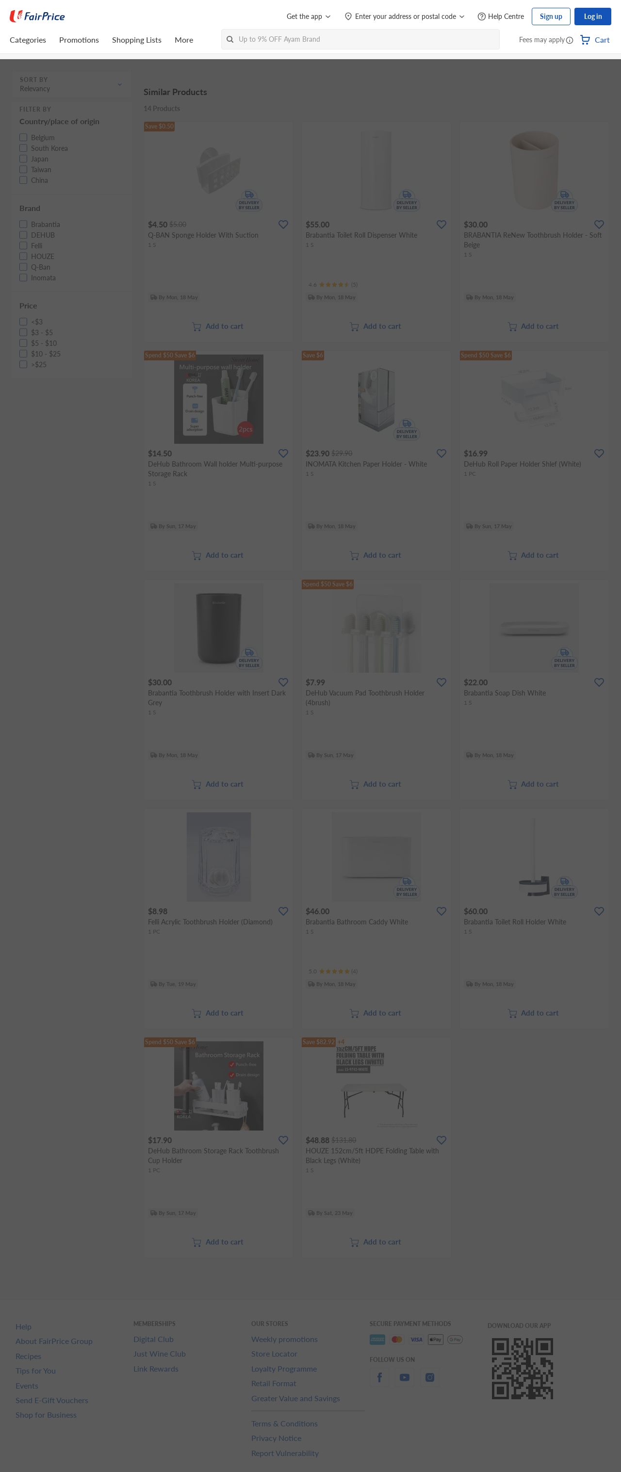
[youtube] (404, 1383)
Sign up (551, 16)
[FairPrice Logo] (37, 16)
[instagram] (430, 1383)
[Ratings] (333, 285)
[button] (569, 40)
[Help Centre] (500, 16)
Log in (593, 16)
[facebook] (379, 1383)
